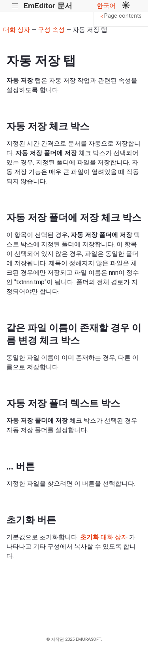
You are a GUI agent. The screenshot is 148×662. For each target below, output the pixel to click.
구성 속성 (51, 29)
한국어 (106, 5)
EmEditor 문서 (48, 5)
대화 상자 (16, 29)
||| (15, 6)
